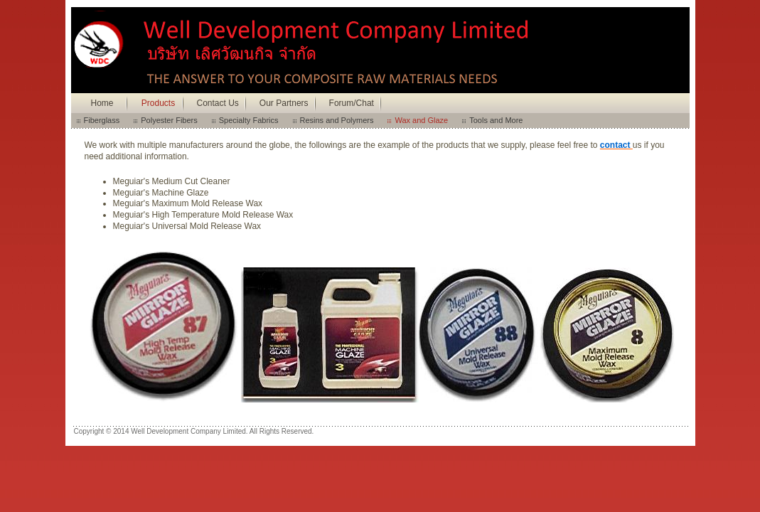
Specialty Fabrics (249, 120)
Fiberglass (102, 120)
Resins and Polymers (337, 120)
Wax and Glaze (421, 120)
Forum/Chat (351, 103)
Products (158, 103)
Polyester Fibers (169, 120)
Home (101, 103)
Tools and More (496, 120)
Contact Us (218, 103)
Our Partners (284, 103)
